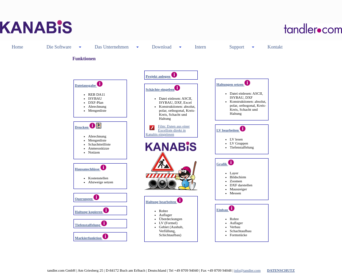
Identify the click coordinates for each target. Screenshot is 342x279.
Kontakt (275, 47)
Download (161, 47)
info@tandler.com (247, 270)
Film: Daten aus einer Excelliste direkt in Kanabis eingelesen (168, 130)
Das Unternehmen (111, 47)
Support (236, 47)
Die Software (58, 47)
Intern (200, 47)
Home (17, 47)
